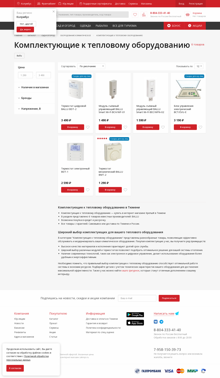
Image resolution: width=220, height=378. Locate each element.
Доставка (120, 3)
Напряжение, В (29, 108)
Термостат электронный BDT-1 (75, 170)
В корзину (72, 127)
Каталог (53, 318)
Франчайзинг (46, 3)
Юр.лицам (65, 3)
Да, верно (25, 29)
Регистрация (196, 3)
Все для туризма (125, 25)
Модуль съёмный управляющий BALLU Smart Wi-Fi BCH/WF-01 (112, 109)
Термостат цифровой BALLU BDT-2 (73, 107)
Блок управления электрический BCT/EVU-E (183, 109)
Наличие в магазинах (33, 87)
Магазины (146, 3)
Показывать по (184, 66)
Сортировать (68, 66)
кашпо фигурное (130, 270)
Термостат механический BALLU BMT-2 (111, 171)
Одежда (85, 25)
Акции (195, 25)
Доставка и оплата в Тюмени (102, 318)
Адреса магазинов (24, 336)
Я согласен (15, 368)
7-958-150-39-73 (167, 349)
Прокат (53, 323)
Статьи (53, 336)
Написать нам (164, 313)
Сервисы (133, 3)
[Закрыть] (53, 11)
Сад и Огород (65, 25)
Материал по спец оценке (100, 332)
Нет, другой (26, 23)
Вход (181, 3)
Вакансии (19, 327)
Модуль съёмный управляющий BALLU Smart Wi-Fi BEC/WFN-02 (150, 109)
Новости (19, 323)
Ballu (19, 55)
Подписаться (169, 298)
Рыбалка (102, 25)
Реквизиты (20, 332)
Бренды (24, 98)
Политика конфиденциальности (103, 327)
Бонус (174, 25)
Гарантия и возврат (97, 323)
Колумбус (24, 3)
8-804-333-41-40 (167, 329)
